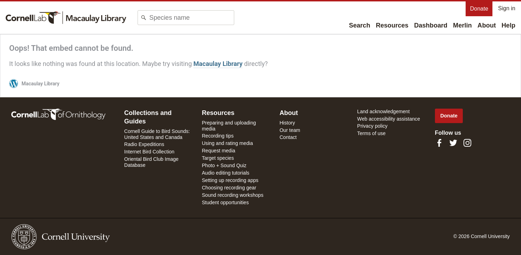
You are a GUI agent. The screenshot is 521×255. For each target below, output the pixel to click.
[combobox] (191, 18)
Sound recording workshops (232, 195)
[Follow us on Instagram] (467, 143)
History (287, 123)
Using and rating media (227, 143)
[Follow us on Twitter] (453, 143)
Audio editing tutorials (225, 173)
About (487, 25)
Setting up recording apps (230, 180)
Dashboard (430, 25)
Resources (392, 25)
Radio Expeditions (144, 144)
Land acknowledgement (383, 111)
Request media (218, 150)
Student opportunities (225, 202)
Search (359, 25)
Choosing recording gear (229, 187)
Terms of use (371, 133)
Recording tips (218, 136)
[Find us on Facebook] (439, 143)
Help (508, 25)
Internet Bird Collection (149, 151)
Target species (218, 158)
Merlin (462, 25)
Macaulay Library (217, 63)
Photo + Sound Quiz (224, 165)
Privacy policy (372, 126)
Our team (289, 130)
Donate (479, 9)
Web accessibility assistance (388, 119)
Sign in (506, 8)
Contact (288, 137)
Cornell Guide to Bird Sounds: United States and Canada (157, 134)
